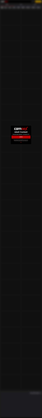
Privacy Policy (16, 140)
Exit (21, 142)
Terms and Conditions (24, 140)
